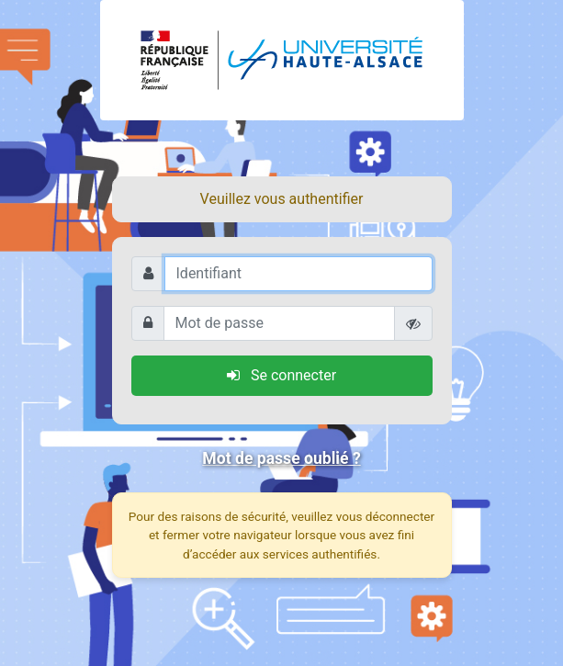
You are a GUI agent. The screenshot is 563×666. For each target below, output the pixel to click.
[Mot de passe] (279, 323)
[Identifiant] (298, 273)
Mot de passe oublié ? (281, 458)
